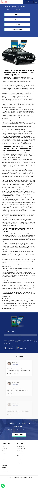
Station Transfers (21, 455)
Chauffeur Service (21, 448)
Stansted (4, 465)
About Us (4, 448)
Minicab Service (21, 446)
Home (3, 446)
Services (4, 450)
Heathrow (4, 463)
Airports (4, 453)
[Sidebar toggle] (36, 1)
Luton (3, 469)
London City (5, 472)
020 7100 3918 (13, 9)
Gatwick (4, 467)
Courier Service (20, 450)
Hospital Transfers (21, 453)
